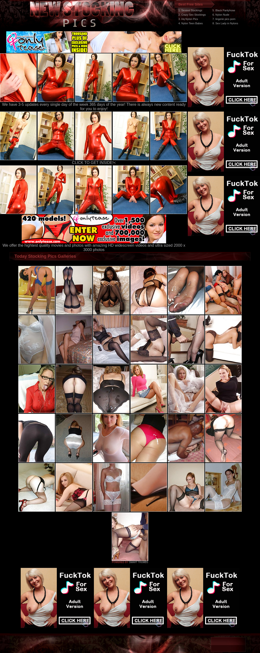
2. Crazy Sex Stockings (192, 14)
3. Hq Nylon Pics (188, 19)
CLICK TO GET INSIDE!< (94, 163)
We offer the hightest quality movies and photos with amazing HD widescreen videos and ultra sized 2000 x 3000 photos (94, 246)
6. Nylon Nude (221, 14)
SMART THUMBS (138, 562)
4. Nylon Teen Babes (190, 23)
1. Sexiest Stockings (190, 10)
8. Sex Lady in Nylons (225, 23)
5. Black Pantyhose (224, 10)
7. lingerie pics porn (224, 19)
